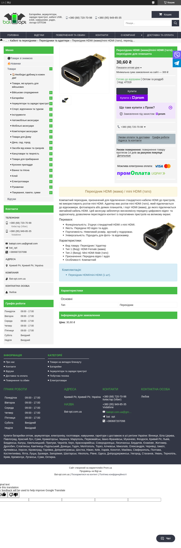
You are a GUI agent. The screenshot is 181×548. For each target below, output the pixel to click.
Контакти (102, 35)
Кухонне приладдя (22, 164)
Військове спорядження (25, 92)
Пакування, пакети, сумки (26, 192)
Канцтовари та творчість (25, 153)
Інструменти (18, 114)
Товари (11, 68)
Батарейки (18, 98)
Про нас (10, 362)
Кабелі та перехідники (23, 40)
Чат (166, 538)
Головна (13, 35)
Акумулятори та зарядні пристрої (30, 103)
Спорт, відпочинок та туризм (27, 109)
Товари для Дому (21, 136)
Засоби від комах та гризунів (28, 148)
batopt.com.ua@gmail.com (23, 243)
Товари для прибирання (25, 159)
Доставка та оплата (160, 35)
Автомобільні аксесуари (25, 120)
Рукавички (17, 187)
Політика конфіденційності (113, 474)
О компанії (128, 35)
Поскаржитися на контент (84, 474)
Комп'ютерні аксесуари (24, 131)
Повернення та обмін (70, 35)
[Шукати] (175, 23)
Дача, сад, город (21, 142)
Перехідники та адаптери (54, 40)
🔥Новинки (14, 63)
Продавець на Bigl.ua (90, 471)
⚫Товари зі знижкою (20, 58)
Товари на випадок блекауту (65, 362)
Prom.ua (108, 468)
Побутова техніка (59, 375)
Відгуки (39, 35)
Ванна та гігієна (20, 170)
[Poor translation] (13, 495)
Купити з (132, 98)
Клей (15, 175)
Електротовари (20, 181)
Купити (132, 91)
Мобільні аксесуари (23, 125)
